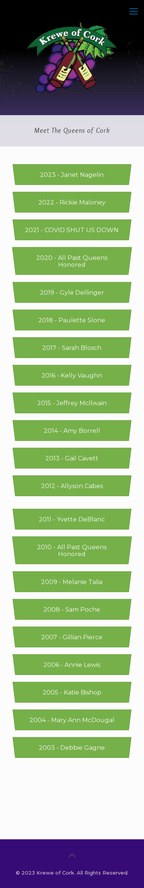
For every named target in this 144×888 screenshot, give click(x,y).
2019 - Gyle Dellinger (72, 292)
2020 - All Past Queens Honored (72, 261)
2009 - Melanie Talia (72, 582)
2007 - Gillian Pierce (72, 637)
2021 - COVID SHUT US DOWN (72, 230)
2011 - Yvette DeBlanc (72, 519)
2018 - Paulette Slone (72, 320)
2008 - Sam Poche (72, 609)
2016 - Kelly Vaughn (72, 375)
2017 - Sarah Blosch (72, 348)
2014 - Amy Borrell (72, 430)
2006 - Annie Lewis (72, 664)
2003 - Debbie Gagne (72, 747)
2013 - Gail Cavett (72, 458)
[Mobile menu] (133, 11)
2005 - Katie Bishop (72, 692)
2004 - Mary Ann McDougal (71, 720)
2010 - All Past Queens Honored (72, 550)
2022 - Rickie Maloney (72, 202)
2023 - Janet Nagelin (72, 174)
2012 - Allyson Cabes (72, 486)
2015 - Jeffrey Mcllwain (72, 403)
